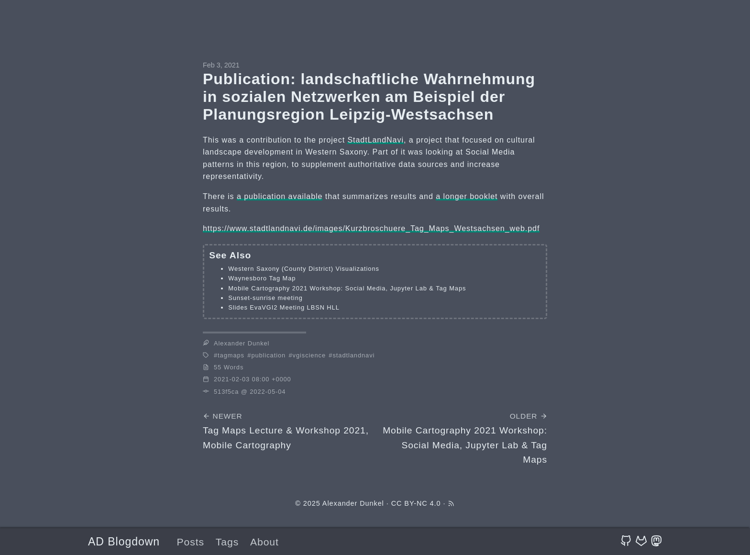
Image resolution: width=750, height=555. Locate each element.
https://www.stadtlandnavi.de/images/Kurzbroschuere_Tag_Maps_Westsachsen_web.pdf (371, 228)
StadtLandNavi (375, 140)
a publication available (280, 196)
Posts (190, 541)
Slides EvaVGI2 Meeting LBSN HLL (283, 307)
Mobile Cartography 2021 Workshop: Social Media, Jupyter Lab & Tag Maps (347, 288)
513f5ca (226, 391)
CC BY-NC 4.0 (416, 503)
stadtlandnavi (353, 355)
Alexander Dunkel (353, 503)
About (264, 541)
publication (268, 355)
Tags (227, 541)
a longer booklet (466, 196)
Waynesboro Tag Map (262, 278)
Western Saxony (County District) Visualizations (303, 268)
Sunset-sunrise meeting (265, 297)
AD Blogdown (124, 541)
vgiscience (309, 355)
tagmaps (231, 355)
